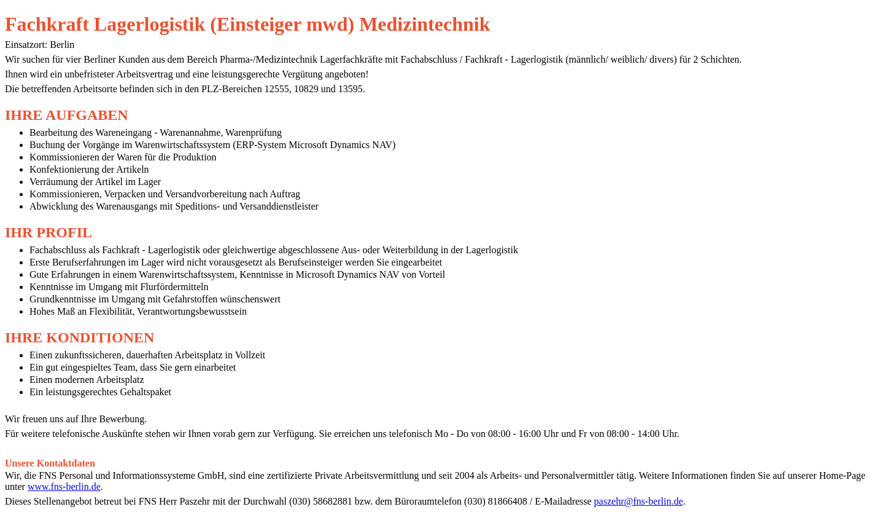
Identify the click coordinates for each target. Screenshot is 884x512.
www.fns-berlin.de (64, 486)
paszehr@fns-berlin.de (638, 501)
